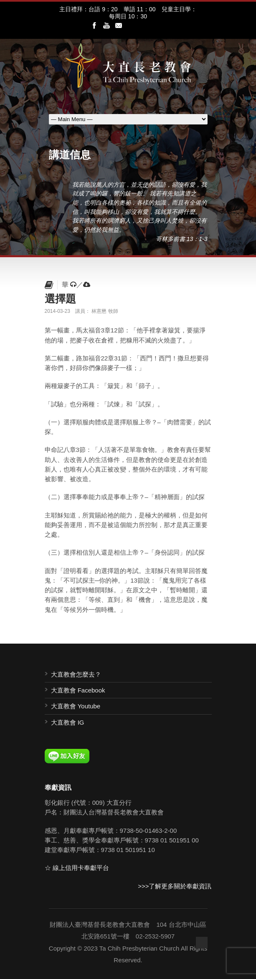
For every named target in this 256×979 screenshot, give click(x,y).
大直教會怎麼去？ (76, 674)
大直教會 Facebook (78, 690)
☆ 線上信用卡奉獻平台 (77, 867)
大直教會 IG (67, 722)
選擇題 (60, 298)
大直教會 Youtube (76, 706)
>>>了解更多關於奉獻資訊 (174, 886)
